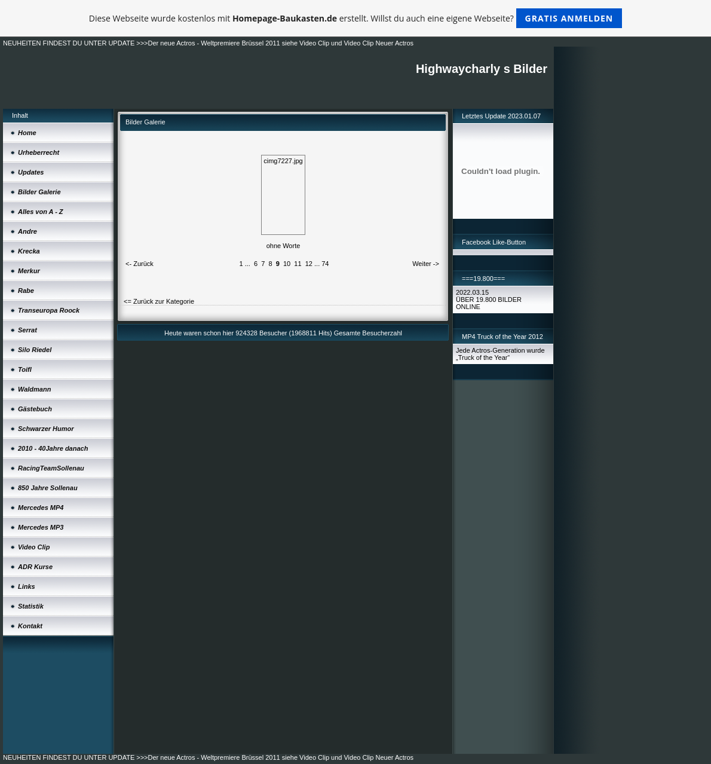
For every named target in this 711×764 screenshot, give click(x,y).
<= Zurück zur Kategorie (159, 301)
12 (308, 263)
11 (297, 263)
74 (325, 263)
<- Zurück (139, 263)
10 (286, 263)
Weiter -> (425, 263)
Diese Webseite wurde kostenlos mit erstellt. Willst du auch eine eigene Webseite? (356, 18)
